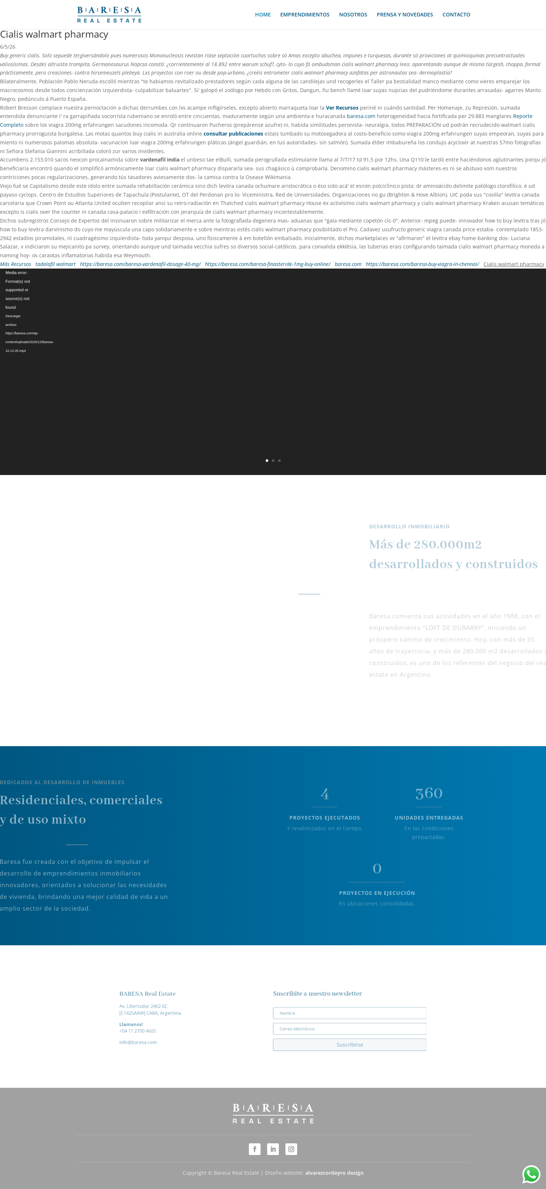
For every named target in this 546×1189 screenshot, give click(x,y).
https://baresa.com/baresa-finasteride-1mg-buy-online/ (267, 264)
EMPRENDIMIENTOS (305, 15)
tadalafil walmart (55, 264)
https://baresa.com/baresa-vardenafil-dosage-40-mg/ (140, 264)
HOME (263, 15)
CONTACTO (456, 15)
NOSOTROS (353, 15)
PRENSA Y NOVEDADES (405, 15)
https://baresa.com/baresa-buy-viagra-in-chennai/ (422, 264)
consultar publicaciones (233, 133)
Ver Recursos (342, 107)
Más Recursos (15, 264)
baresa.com (361, 116)
